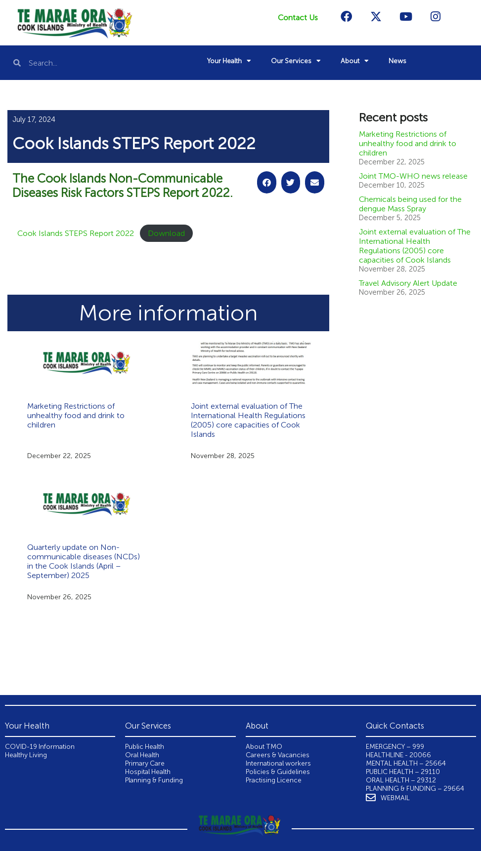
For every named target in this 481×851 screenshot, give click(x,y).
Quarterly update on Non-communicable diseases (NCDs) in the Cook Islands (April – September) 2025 (83, 561)
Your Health (229, 61)
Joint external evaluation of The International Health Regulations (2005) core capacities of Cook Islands (248, 420)
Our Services (296, 61)
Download (166, 233)
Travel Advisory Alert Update (408, 283)
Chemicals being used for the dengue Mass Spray (410, 203)
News (397, 61)
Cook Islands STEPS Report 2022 (75, 233)
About (355, 61)
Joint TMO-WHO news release (413, 176)
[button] (266, 182)
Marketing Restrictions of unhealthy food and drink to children (76, 415)
